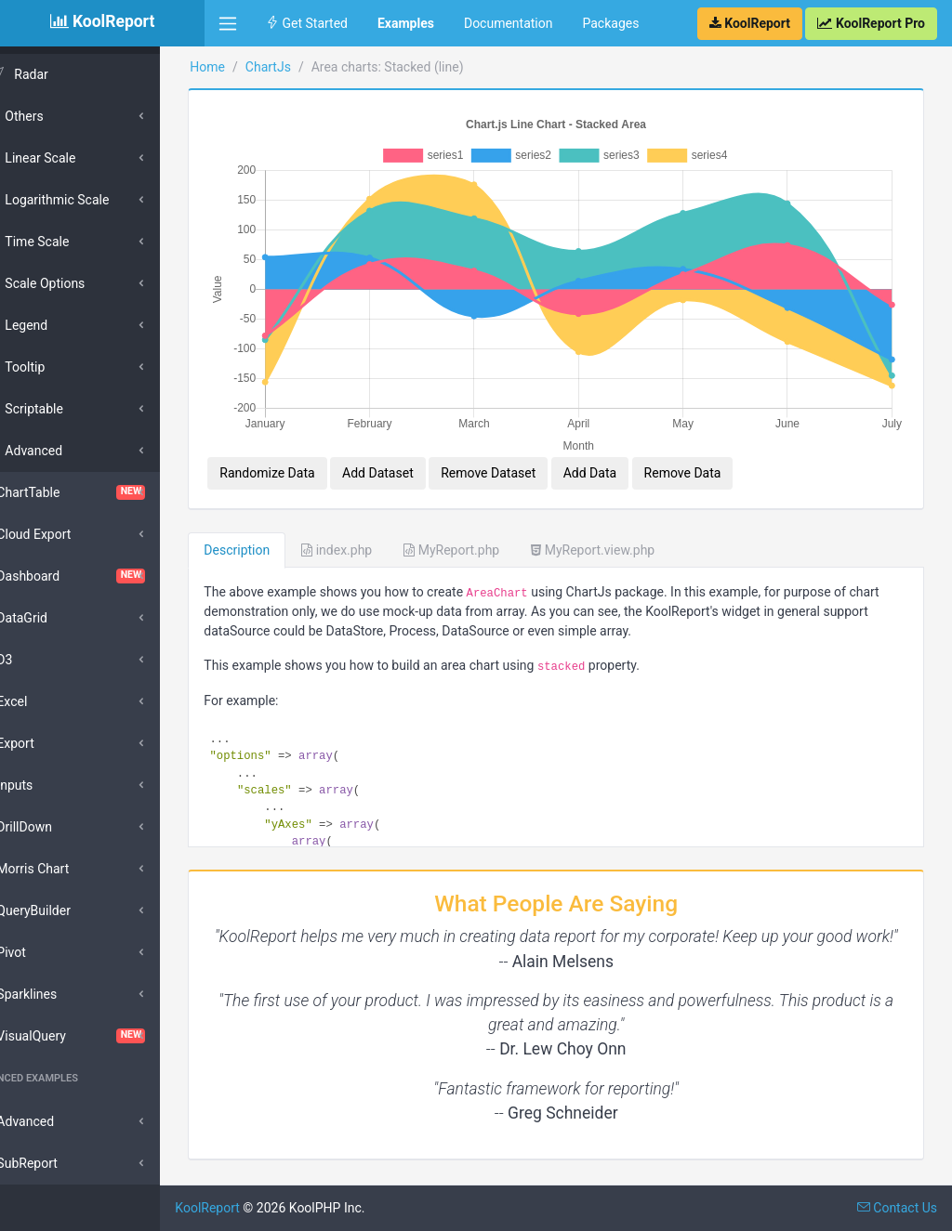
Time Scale (68, 241)
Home (252, 66)
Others (55, 116)
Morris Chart (64, 868)
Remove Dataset (532, 450)
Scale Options (76, 283)
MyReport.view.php (637, 527)
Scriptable (65, 408)
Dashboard (102, 576)
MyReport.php (496, 527)
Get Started (307, 23)
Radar (63, 74)
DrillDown (56, 826)
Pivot (42, 952)
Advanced (65, 450)
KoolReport (251, 1207)
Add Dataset (422, 450)
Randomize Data (311, 450)
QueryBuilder (65, 910)
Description (281, 527)
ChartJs (312, 66)
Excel (43, 701)
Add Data (633, 450)
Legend (57, 325)
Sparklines (58, 994)
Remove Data (726, 450)
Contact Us (897, 1207)
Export (46, 743)
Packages (610, 23)
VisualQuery (102, 1035)
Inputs (46, 785)
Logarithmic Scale (88, 199)
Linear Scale (71, 158)
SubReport (58, 1163)
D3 (36, 659)
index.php (381, 527)
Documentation (508, 23)
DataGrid (53, 617)
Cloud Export (65, 534)
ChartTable (102, 492)
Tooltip (56, 367)
